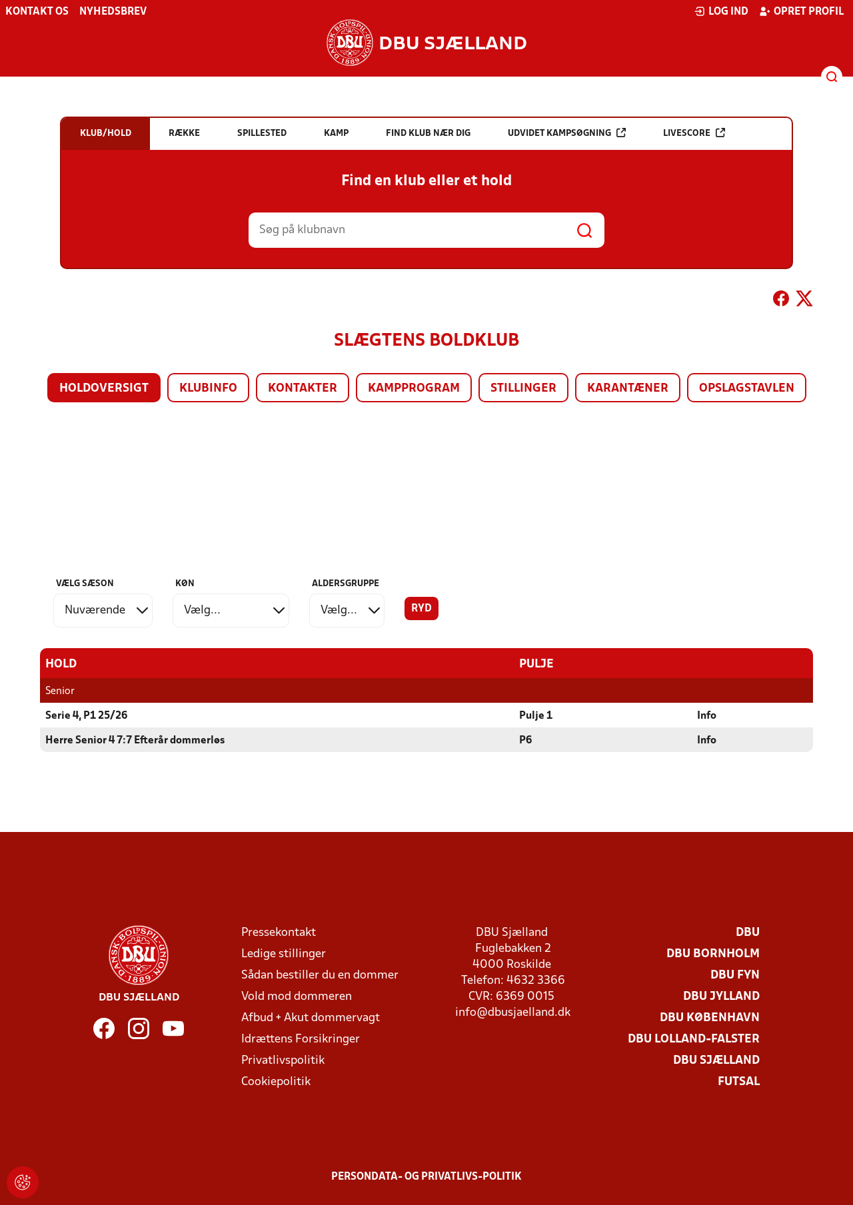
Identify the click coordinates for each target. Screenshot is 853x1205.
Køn (185, 584)
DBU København (710, 1017)
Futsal (739, 1081)
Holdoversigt (104, 388)
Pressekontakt (278, 932)
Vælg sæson (85, 584)
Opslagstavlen (746, 388)
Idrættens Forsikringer (300, 1038)
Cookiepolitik (276, 1081)
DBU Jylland (721, 996)
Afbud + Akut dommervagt (310, 1017)
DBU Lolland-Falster (694, 1038)
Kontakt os (37, 12)
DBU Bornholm (713, 953)
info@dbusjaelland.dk (512, 1012)
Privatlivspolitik (283, 1060)
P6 (525, 740)
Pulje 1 (535, 715)
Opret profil (801, 11)
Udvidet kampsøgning (567, 133)
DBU (748, 932)
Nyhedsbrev (113, 12)
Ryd (421, 608)
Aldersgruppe (345, 584)
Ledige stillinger (283, 953)
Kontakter (302, 388)
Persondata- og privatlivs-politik (426, 1176)
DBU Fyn (735, 975)
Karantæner (627, 388)
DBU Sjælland (716, 1060)
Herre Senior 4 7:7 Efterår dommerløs (135, 740)
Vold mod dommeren (296, 996)
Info (706, 715)
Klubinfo (208, 388)
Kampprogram (414, 388)
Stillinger (523, 388)
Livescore (694, 133)
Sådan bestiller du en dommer (320, 975)
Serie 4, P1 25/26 (86, 715)
